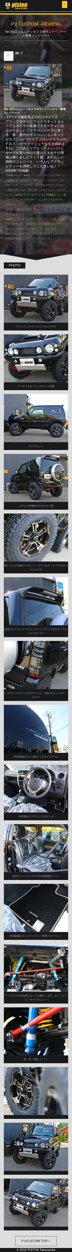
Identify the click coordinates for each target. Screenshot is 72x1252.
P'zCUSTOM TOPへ (36, 1241)
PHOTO (14, 265)
